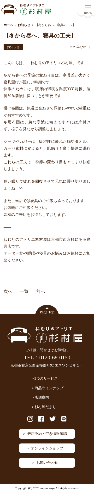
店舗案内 (42, 397)
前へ (40, 291)
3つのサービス (46, 378)
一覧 (24, 291)
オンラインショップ (47, 448)
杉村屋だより (45, 407)
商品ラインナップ (49, 388)
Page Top (47, 312)
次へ (8, 291)
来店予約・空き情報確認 (47, 434)
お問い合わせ (47, 463)
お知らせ (13, 47)
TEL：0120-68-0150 (47, 358)
